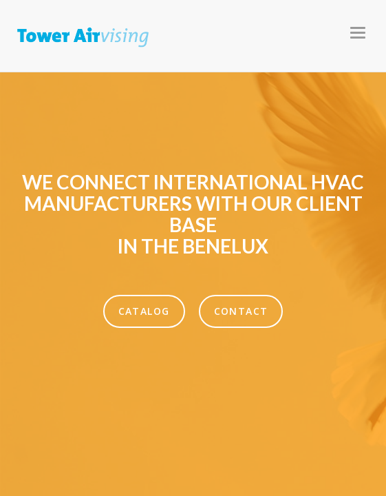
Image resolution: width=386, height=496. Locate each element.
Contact (241, 311)
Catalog (144, 311)
